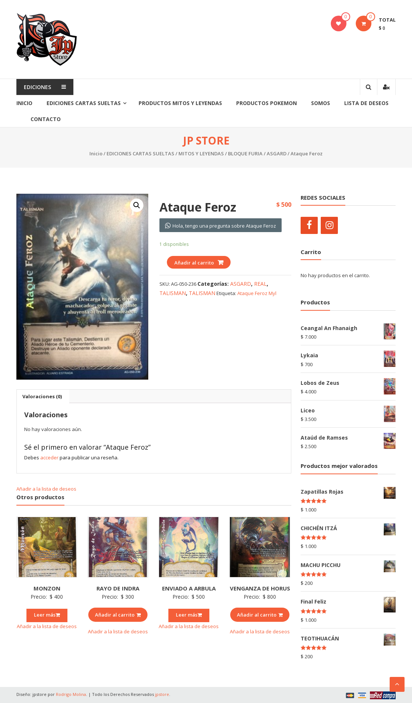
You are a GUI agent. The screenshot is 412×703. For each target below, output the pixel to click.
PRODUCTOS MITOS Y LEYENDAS (180, 103)
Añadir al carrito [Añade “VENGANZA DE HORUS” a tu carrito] (260, 614)
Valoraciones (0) (42, 396)
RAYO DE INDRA (117, 588)
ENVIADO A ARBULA (189, 588)
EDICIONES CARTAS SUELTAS (84, 103)
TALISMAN (172, 293)
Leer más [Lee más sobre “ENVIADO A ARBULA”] (189, 614)
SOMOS (320, 103)
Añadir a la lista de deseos (46, 488)
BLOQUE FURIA (245, 153)
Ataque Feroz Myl (256, 293)
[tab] (42, 396)
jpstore (162, 694)
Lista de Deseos (366, 103)
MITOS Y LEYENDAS (201, 153)
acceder (49, 457)
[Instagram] (329, 225)
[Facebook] (309, 225)
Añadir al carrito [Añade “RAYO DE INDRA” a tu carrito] (118, 614)
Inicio (24, 103)
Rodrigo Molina (71, 694)
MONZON (47, 588)
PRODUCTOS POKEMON (266, 103)
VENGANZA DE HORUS (260, 588)
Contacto (46, 119)
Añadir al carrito (194, 262)
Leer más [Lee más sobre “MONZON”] (47, 614)
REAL (260, 283)
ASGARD (276, 153)
